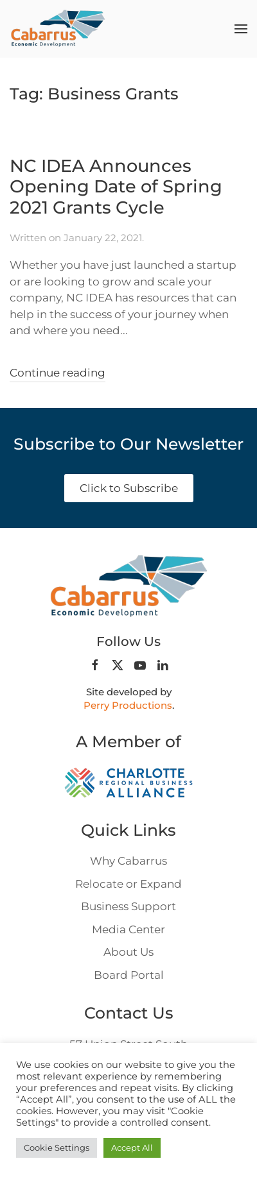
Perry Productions (128, 705)
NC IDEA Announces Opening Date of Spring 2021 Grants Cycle (116, 186)
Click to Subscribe (129, 488)
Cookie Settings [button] (56, 1147)
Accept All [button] (132, 1147)
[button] (241, 29)
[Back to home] (58, 29)
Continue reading (57, 372)
